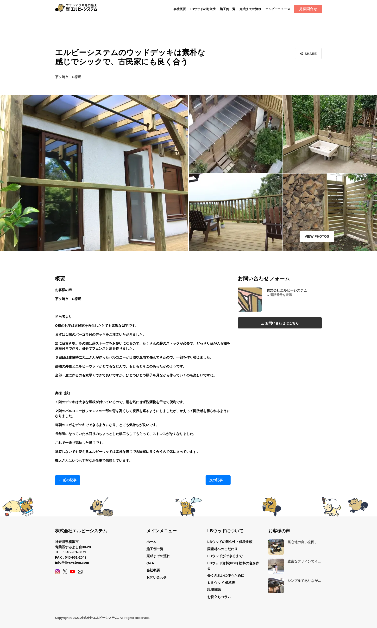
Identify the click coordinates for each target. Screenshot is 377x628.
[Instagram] (57, 571)
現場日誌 (214, 590)
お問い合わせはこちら (280, 323)
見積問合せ (308, 9)
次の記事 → (218, 480)
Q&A (150, 563)
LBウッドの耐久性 (203, 9)
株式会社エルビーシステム (287, 290)
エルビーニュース (277, 9)
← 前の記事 (67, 480)
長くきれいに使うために (225, 575)
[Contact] (80, 571)
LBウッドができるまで (224, 556)
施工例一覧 (227, 9)
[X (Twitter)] (65, 571)
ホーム (151, 542)
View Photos (305, 236)
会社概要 (179, 9)
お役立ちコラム (219, 597)
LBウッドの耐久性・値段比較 (229, 542)
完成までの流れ (250, 9)
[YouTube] (72, 571)
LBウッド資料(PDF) (222, 563)
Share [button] (308, 54)
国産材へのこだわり (222, 549)
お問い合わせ (156, 577)
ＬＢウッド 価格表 (221, 583)
